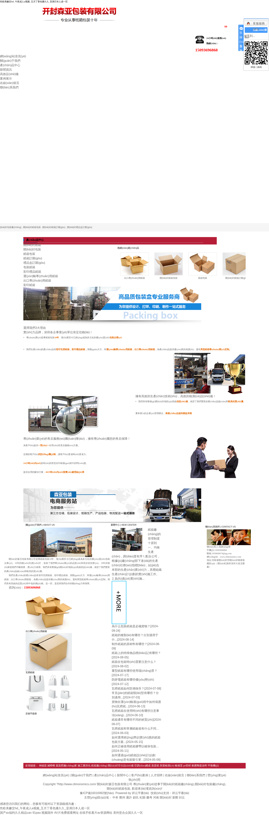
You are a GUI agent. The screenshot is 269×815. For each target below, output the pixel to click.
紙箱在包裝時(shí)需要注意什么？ (134, 661)
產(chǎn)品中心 (10, 65)
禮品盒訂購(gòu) (34, 262)
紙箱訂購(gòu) (32, 258)
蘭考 (149, 797)
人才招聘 (156, 775)
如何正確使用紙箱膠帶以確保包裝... (135, 746)
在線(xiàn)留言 (9, 83)
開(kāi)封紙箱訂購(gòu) (53, 227)
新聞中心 (123, 775)
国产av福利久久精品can (16, 812)
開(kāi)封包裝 (32, 249)
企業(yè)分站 (167, 26)
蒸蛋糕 (155, 765)
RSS (205, 26)
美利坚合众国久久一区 (128, 812)
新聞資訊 (6, 69)
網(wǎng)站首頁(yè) (13, 56)
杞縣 (142, 797)
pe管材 (187, 765)
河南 (156, 797)
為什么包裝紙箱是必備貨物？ (131, 626)
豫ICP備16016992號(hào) (97, 793)
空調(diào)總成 (142, 765)
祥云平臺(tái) (140, 793)
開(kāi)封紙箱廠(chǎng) (178, 784)
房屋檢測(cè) (167, 765)
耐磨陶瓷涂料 (199, 765)
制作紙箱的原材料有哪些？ (129, 644)
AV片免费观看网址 (66, 812)
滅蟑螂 (51, 765)
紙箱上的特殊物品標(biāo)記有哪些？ (136, 652)
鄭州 (122, 797)
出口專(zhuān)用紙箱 (37, 280)
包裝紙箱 (29, 267)
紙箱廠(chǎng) (99, 765)
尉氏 (136, 797)
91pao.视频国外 (42, 812)
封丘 (182, 797)
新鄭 (175, 797)
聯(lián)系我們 (9, 87)
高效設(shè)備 (9, 74)
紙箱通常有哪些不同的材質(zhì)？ (132, 719)
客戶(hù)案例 (139, 775)
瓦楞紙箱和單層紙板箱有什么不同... (135, 728)
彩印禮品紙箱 (32, 271)
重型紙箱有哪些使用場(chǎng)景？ (134, 670)
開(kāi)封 (165, 797)
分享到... (249, 35)
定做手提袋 (31, 713)
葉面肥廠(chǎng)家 (66, 765)
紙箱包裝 (29, 253)
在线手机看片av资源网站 (95, 812)
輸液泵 (179, 765)
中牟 (115, 797)
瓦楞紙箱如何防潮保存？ (128, 688)
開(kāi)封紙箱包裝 (32, 227)
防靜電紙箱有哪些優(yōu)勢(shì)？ (133, 679)
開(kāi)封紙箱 (32, 245)
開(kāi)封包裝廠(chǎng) (210, 784)
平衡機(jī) (213, 765)
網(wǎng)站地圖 (188, 26)
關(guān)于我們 (10, 60)
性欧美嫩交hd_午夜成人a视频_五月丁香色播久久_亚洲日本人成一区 (34, 1)
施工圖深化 (84, 765)
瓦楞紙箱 (30, 672)
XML (213, 26)
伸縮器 (43, 765)
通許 (129, 797)
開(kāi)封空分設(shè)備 (120, 765)
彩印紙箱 (29, 285)
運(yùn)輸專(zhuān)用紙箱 (40, 276)
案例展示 (6, 78)
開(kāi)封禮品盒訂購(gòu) (79, 227)
